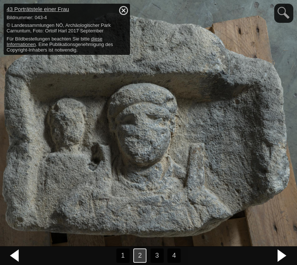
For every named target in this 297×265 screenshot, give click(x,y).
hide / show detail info (123, 10)
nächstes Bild (282, 256)
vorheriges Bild (14, 256)
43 (38, 9)
